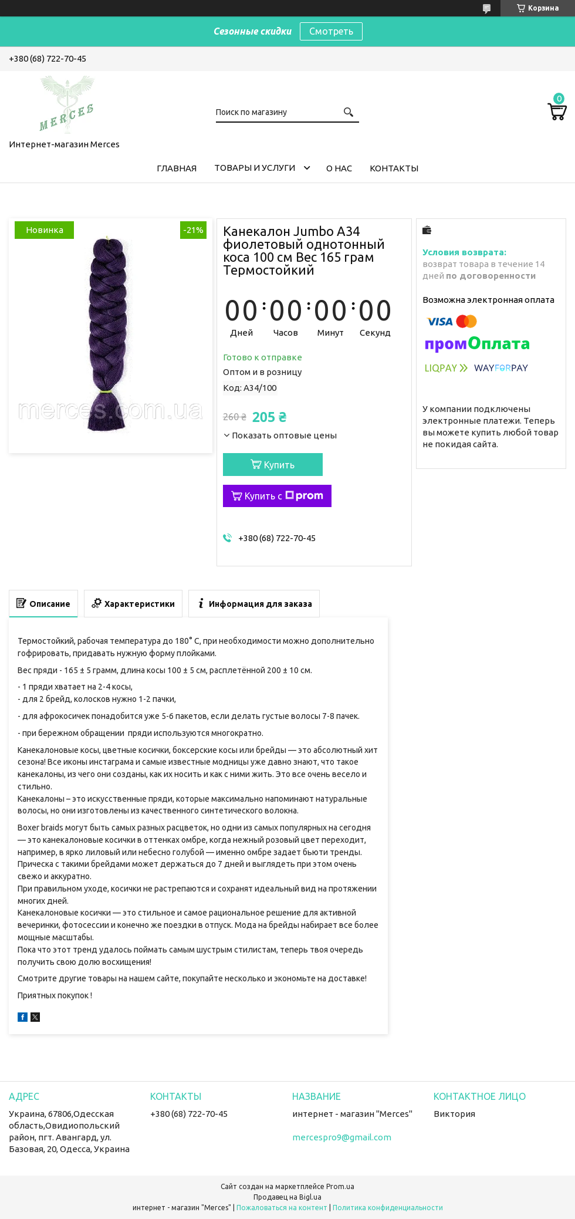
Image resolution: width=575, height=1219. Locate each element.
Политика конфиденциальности (388, 1207)
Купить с (284, 496)
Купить (279, 465)
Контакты (394, 168)
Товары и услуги (254, 168)
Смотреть (331, 31)
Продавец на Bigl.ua (287, 1197)
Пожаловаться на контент (281, 1207)
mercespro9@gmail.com (341, 1137)
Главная (177, 168)
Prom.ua (340, 1186)
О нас (339, 168)
